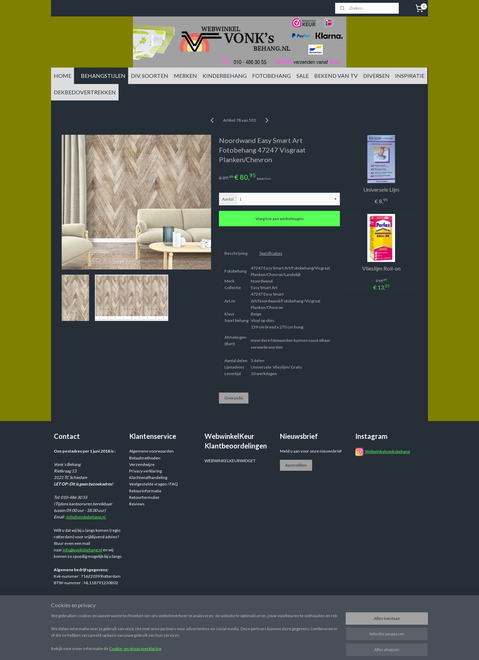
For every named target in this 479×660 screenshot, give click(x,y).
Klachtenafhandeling (148, 477)
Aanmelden (296, 465)
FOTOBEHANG (271, 75)
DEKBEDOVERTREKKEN (85, 92)
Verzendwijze (142, 464)
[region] (194, 633)
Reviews (137, 503)
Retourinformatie (145, 490)
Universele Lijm (381, 189)
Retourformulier (144, 497)
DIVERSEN (376, 75)
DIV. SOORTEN (149, 75)
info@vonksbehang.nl (86, 516)
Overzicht (233, 397)
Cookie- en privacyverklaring (135, 648)
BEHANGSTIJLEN (103, 75)
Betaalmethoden (144, 457)
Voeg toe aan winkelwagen (280, 218)
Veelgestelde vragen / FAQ (153, 484)
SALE (302, 75)
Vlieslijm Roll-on (381, 268)
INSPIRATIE (410, 75)
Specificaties (270, 253)
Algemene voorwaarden (151, 451)
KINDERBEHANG (224, 75)
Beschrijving (235, 253)
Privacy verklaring (145, 470)
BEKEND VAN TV (336, 75)
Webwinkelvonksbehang (387, 451)
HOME (62, 75)
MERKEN (185, 75)
